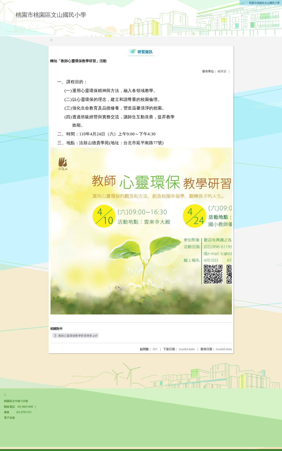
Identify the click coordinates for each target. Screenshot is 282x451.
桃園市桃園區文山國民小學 (264, 3)
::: (243, 3)
